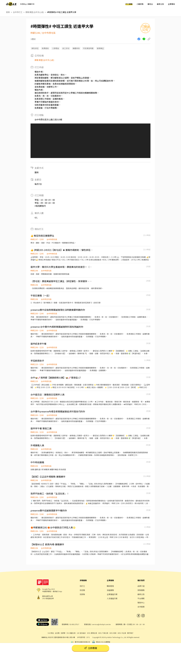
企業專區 (171, 4)
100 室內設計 (81, 633)
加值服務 (110, 590)
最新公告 (160, 4)
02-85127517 (74, 624)
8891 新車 (112, 633)
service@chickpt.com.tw (101, 624)
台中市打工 (17, 12)
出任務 (57, 633)
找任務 (82, 590)
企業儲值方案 (112, 594)
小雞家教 (140, 4)
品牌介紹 (141, 586)
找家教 (82, 594)
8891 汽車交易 (103, 633)
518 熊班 (51, 633)
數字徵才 (130, 633)
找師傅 (63, 633)
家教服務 (141, 590)
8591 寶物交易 (92, 633)
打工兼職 (128, 4)
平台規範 (141, 598)
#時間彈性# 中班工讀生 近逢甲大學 (61, 12)
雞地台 (150, 4)
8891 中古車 (122, 633)
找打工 (82, 586)
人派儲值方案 (112, 598)
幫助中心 (141, 602)
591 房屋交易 (71, 633)
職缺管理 (110, 586)
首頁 (8, 12)
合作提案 (141, 606)
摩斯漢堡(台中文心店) (35, 12)
